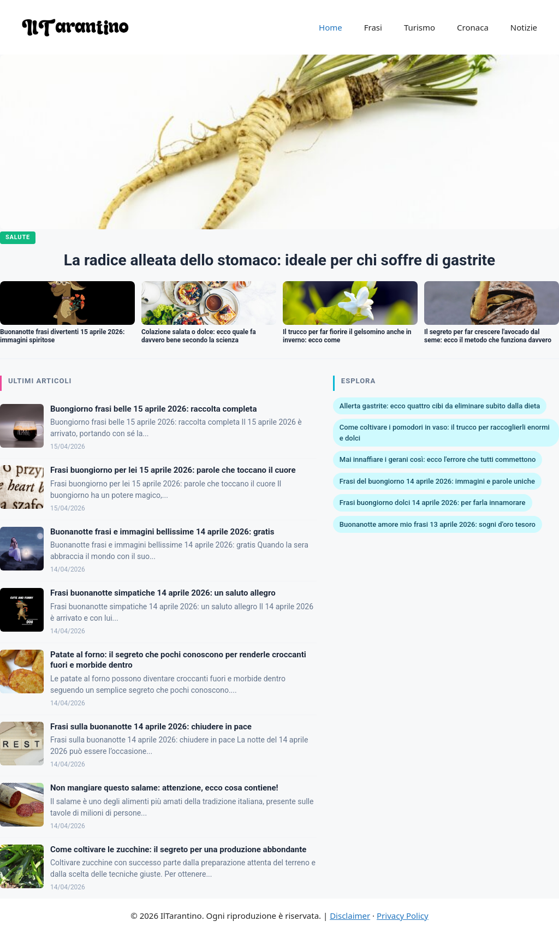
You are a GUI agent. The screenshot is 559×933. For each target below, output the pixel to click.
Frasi (373, 27)
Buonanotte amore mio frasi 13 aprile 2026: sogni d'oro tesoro (438, 524)
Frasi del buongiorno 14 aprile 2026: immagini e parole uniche (437, 481)
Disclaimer (350, 915)
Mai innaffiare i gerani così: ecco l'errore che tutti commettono (438, 459)
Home (330, 27)
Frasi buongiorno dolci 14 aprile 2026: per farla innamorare (433, 502)
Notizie (523, 27)
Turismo (419, 27)
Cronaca (473, 27)
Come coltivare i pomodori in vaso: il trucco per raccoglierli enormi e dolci (445, 432)
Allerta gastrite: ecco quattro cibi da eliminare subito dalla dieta (440, 406)
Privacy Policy (403, 915)
